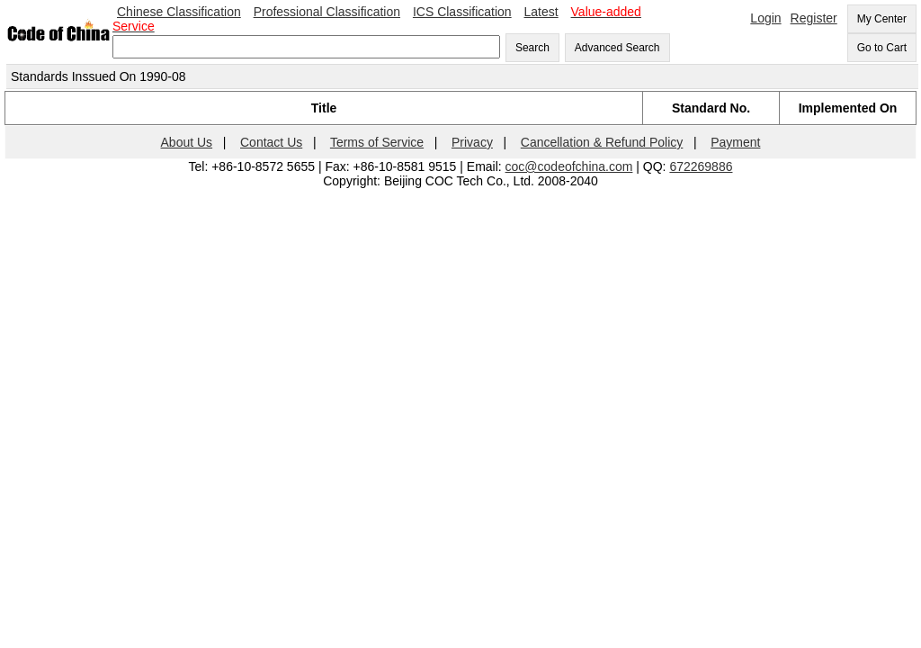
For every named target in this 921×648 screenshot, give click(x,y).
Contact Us (271, 142)
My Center (882, 19)
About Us (187, 142)
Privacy (472, 142)
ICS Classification (462, 11)
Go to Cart (882, 47)
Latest (541, 11)
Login (765, 18)
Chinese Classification (179, 11)
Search (532, 47)
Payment (735, 142)
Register (814, 18)
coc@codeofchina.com (569, 166)
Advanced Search (617, 47)
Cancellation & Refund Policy (602, 142)
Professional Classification (327, 11)
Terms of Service (377, 142)
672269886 (700, 166)
